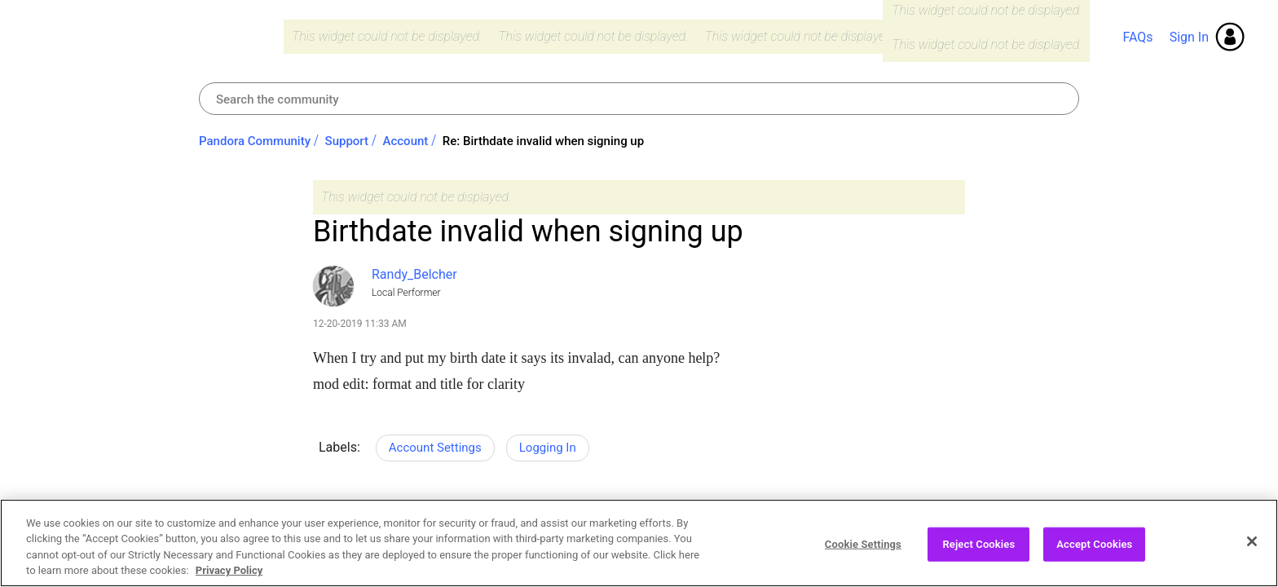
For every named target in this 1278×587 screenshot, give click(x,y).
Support (346, 141)
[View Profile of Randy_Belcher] (414, 274)
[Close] (1252, 551)
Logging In (547, 447)
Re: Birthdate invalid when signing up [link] (543, 141)
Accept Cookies (1094, 553)
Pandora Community (152, 37)
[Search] (639, 98)
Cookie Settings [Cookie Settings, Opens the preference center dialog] (863, 553)
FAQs (1137, 37)
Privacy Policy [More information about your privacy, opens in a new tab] (229, 580)
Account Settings (435, 447)
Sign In (1189, 37)
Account (406, 141)
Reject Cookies (978, 553)
